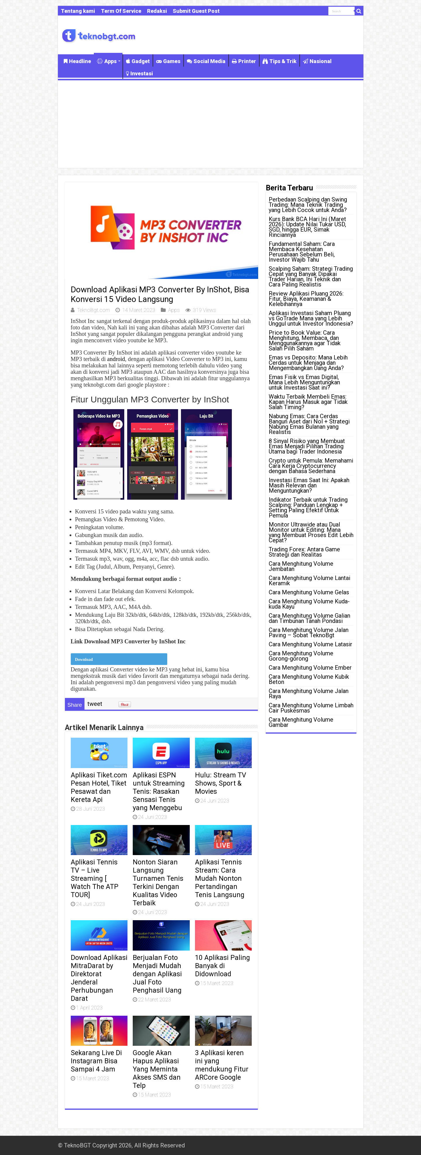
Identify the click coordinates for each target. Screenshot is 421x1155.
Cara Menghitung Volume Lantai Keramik (309, 580)
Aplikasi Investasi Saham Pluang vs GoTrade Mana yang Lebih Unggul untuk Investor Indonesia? (311, 318)
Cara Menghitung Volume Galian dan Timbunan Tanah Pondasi (309, 618)
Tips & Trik (279, 61)
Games (168, 61)
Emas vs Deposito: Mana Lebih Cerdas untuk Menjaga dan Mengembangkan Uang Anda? (308, 362)
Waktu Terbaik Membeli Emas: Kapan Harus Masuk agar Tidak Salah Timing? (308, 402)
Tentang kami (78, 11)
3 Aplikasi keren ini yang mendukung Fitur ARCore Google (222, 1065)
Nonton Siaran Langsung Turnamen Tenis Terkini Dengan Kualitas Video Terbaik (158, 882)
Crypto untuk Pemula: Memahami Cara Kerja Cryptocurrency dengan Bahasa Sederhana (311, 466)
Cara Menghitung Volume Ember (310, 667)
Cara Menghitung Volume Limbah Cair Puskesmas (311, 708)
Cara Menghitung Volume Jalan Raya (308, 693)
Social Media (206, 61)
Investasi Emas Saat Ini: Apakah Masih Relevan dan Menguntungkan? (309, 485)
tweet (94, 703)
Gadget (138, 61)
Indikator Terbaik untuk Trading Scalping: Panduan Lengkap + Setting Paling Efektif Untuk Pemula (308, 507)
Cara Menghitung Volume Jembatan (301, 566)
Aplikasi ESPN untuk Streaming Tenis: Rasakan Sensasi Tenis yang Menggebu (159, 791)
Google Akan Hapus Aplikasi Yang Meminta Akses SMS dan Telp (157, 1069)
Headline (77, 61)
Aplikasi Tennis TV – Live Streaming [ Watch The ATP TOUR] (94, 878)
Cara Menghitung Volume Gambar (301, 722)
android (116, 359)
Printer (244, 61)
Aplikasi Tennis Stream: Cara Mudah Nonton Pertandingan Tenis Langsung (219, 878)
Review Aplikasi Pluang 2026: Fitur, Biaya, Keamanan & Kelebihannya (306, 299)
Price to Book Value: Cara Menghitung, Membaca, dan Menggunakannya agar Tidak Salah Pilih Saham (305, 340)
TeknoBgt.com (93, 310)
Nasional (317, 61)
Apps (107, 61)
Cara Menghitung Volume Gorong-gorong (301, 656)
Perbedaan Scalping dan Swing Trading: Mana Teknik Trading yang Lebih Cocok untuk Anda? (308, 204)
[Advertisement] (210, 124)
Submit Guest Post (196, 11)
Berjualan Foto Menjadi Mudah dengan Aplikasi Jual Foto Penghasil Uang (157, 973)
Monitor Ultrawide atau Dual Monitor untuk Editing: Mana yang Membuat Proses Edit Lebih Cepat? (311, 532)
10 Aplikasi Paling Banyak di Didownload (222, 965)
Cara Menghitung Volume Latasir (310, 644)
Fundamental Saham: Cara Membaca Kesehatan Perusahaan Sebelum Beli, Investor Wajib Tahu (302, 251)
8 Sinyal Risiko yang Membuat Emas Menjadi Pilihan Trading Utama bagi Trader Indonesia (307, 446)
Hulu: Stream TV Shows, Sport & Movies (220, 783)
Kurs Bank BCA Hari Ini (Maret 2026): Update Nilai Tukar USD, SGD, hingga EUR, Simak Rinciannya (307, 227)
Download (84, 659)
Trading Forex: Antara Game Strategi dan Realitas (304, 552)
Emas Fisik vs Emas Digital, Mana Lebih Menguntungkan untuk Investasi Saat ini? (304, 382)
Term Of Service (121, 11)
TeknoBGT (77, 1145)
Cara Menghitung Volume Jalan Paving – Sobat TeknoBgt (308, 632)
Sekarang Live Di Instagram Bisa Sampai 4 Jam (96, 1061)
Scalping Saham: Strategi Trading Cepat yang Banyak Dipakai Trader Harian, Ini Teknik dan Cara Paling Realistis (311, 276)
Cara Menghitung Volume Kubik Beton (309, 679)
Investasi (139, 73)
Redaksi (157, 11)
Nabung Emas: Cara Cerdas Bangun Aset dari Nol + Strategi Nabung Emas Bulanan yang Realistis (309, 424)
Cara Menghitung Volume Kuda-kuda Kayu (309, 604)
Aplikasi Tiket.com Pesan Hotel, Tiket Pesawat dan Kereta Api (99, 787)
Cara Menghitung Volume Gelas (309, 592)
